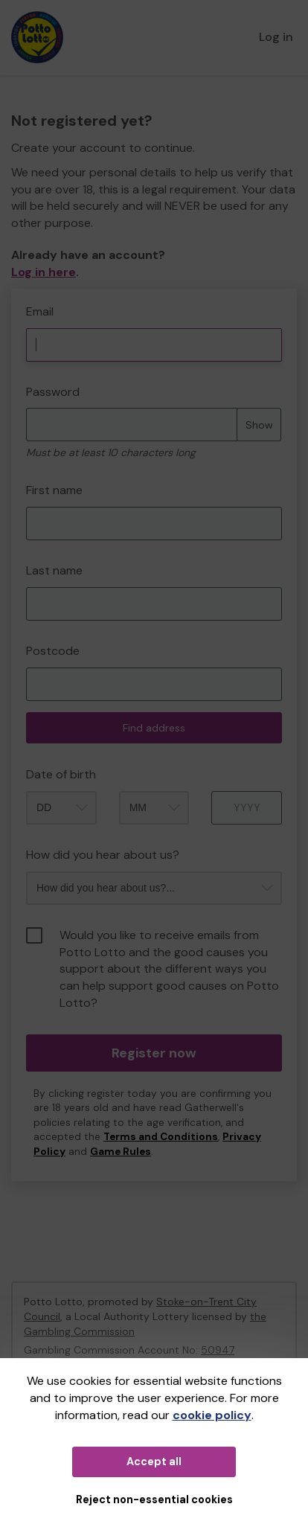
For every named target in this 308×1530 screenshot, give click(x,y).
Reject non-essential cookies (154, 1499)
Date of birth (61, 774)
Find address (154, 727)
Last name (54, 570)
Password (53, 392)
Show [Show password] (259, 425)
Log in (276, 37)
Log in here (43, 272)
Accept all (154, 1461)
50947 (217, 1350)
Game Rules (120, 1151)
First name (54, 490)
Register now (154, 1053)
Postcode (53, 651)
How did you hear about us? (102, 854)
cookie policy (212, 1415)
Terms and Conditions (160, 1136)
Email (40, 311)
